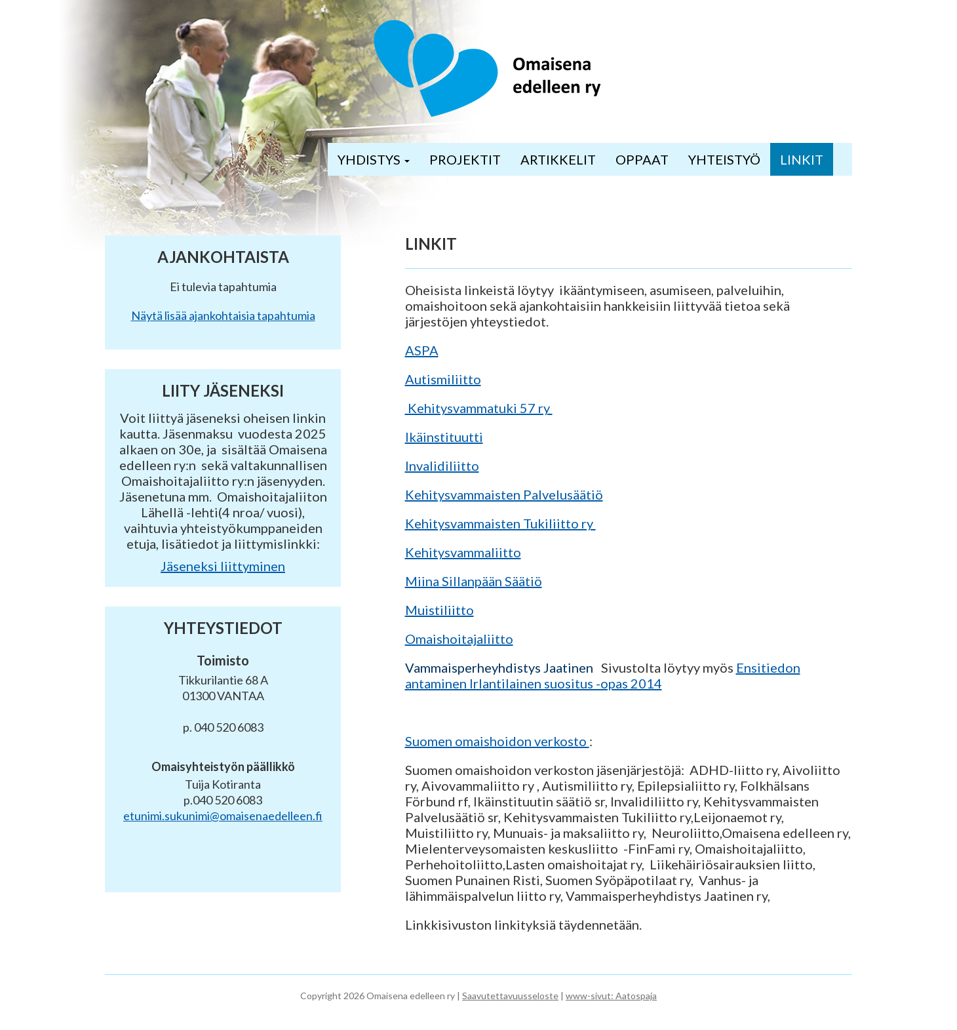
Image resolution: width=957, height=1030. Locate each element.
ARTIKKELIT (558, 159)
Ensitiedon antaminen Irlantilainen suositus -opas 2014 (602, 675)
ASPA (422, 350)
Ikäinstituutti (444, 437)
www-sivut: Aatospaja (611, 995)
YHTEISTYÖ (724, 159)
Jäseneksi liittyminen (223, 566)
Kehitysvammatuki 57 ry (479, 408)
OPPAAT (642, 159)
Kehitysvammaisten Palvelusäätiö (504, 494)
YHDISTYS (374, 159)
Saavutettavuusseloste (510, 995)
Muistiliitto (439, 610)
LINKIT (801, 159)
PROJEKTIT (465, 159)
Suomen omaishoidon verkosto (497, 741)
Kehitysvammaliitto (463, 552)
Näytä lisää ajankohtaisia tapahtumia (223, 315)
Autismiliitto (443, 379)
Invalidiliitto (442, 465)
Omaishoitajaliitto (459, 638)
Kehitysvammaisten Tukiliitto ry (500, 523)
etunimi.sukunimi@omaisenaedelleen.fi (222, 815)
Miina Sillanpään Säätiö (473, 581)
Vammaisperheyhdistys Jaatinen (500, 667)
